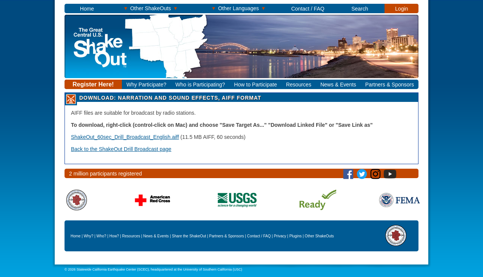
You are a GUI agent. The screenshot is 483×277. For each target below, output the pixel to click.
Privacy (280, 236)
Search (359, 9)
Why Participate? (146, 85)
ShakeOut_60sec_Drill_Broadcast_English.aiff (125, 137)
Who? (101, 236)
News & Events (338, 85)
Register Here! (93, 84)
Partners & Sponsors (389, 85)
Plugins (295, 236)
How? (114, 236)
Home (87, 9)
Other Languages (238, 8)
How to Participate (255, 85)
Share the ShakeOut (189, 236)
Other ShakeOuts (150, 8)
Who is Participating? (200, 85)
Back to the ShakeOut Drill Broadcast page (121, 149)
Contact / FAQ (308, 9)
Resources (298, 85)
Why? (89, 236)
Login (401, 9)
